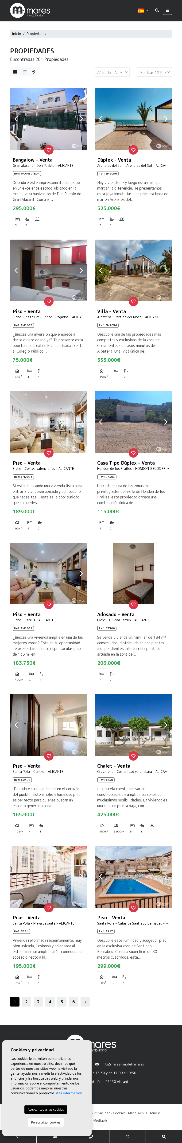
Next (81, 119)
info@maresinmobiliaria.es (122, 1064)
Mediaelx (100, 1120)
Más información (68, 1093)
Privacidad (102, 1113)
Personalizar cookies (46, 1122)
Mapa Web (136, 1113)
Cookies (119, 1113)
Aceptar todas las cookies (46, 1109)
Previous (16, 119)
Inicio (16, 33)
